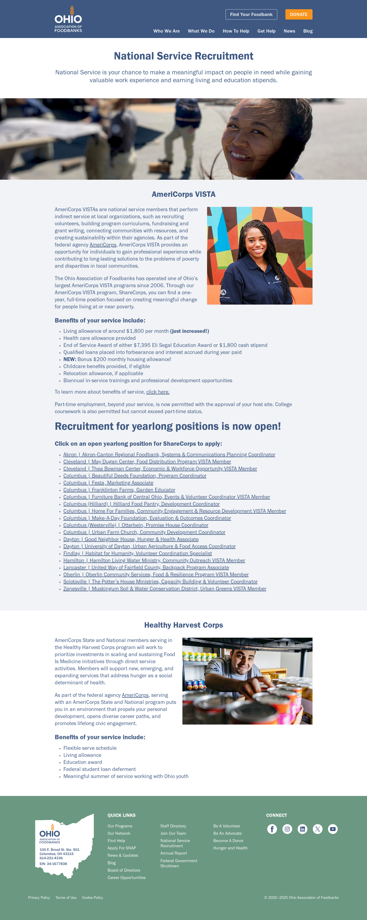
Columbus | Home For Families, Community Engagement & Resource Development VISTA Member (174, 512)
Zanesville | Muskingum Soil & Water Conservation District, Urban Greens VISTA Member (164, 589)
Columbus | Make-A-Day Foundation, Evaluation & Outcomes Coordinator (147, 519)
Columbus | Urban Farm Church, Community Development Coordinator (144, 533)
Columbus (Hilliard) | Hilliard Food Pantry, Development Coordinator (141, 505)
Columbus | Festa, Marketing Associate (108, 483)
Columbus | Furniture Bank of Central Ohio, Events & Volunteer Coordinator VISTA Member (166, 498)
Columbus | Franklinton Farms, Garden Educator (119, 491)
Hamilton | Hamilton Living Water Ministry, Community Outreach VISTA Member (154, 561)
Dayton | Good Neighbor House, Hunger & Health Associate (131, 540)
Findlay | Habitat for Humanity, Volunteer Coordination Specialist (137, 554)
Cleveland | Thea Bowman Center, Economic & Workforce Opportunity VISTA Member (160, 469)
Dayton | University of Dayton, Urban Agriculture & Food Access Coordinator (149, 547)
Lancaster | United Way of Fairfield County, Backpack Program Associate (146, 568)
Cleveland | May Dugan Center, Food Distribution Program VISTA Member (147, 462)
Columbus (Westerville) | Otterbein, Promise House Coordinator (135, 526)
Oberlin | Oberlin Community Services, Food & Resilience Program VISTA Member (156, 575)
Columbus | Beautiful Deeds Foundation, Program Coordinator (135, 476)
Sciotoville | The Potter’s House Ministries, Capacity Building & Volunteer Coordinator (160, 582)
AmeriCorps (103, 245)
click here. (158, 393)
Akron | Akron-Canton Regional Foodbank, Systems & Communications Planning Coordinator (169, 455)
